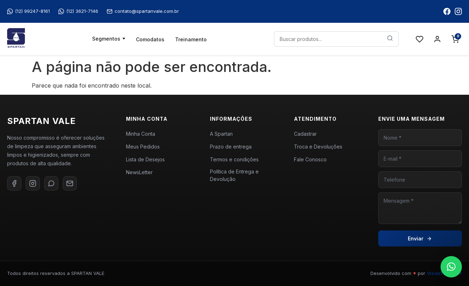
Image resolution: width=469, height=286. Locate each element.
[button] (451, 266)
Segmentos (106, 39)
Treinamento (191, 39)
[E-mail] (70, 183)
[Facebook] (14, 183)
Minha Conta (140, 134)
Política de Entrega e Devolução (234, 175)
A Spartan (221, 134)
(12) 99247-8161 (28, 11)
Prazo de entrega (231, 147)
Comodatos (150, 39)
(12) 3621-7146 (78, 11)
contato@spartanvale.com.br (143, 11)
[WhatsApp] (51, 183)
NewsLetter (139, 172)
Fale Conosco (310, 159)
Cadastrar (305, 134)
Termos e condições (234, 159)
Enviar (420, 238)
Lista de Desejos (145, 159)
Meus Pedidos (143, 147)
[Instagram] (33, 183)
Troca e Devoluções (318, 147)
